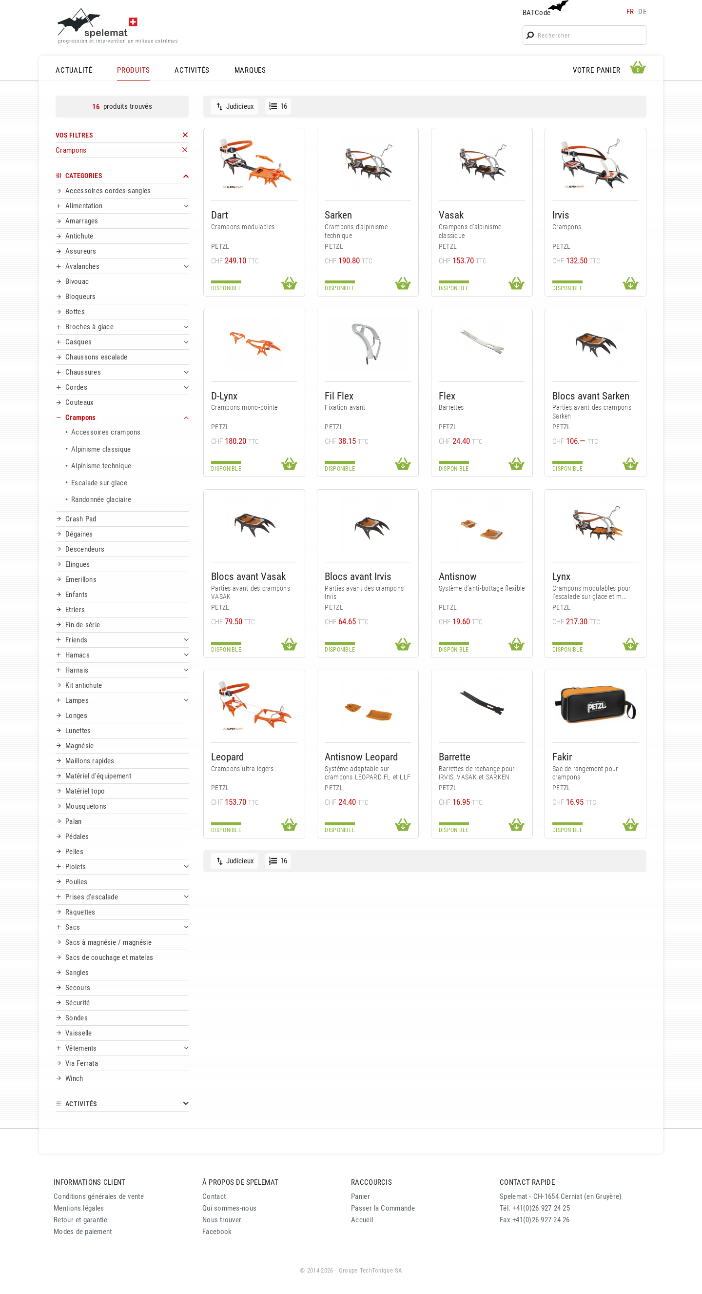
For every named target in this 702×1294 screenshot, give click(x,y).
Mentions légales (79, 1208)
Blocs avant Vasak (248, 576)
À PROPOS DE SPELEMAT (240, 1182)
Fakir (562, 757)
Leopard (227, 757)
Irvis (560, 215)
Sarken (338, 215)
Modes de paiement (83, 1231)
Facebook (217, 1231)
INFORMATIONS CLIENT (89, 1182)
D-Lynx (224, 396)
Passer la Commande (383, 1208)
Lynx (561, 576)
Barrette (454, 757)
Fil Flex (339, 396)
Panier (360, 1196)
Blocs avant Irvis (358, 576)
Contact (214, 1196)
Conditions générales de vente (99, 1196)
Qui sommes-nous (229, 1208)
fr (630, 11)
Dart (219, 215)
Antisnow (458, 576)
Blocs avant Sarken (590, 396)
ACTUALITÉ (74, 70)
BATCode (544, 8)
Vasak (451, 215)
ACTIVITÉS (192, 70)
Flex (447, 396)
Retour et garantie (80, 1219)
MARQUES (250, 70)
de (642, 11)
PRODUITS (133, 70)
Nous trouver (221, 1219)
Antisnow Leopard (361, 757)
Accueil (362, 1219)
